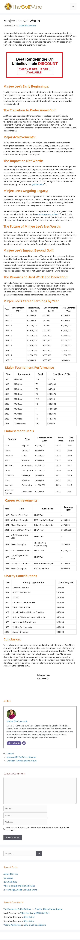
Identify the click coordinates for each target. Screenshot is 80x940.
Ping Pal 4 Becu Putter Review (48, 909)
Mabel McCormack (27, 25)
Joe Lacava (8, 878)
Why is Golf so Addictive (35, 924)
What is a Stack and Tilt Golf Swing (19, 885)
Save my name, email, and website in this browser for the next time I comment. (37, 829)
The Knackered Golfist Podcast (17, 909)
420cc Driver (29, 917)
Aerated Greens (10, 874)
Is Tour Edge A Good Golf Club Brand (20, 889)
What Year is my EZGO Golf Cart (35, 913)
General (10, 753)
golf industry (39, 184)
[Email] (24, 743)
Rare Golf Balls (10, 881)
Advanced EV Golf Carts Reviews (21, 757)
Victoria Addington (12, 924)
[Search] (39, 853)
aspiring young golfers (48, 214)
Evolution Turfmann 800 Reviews (21, 760)
